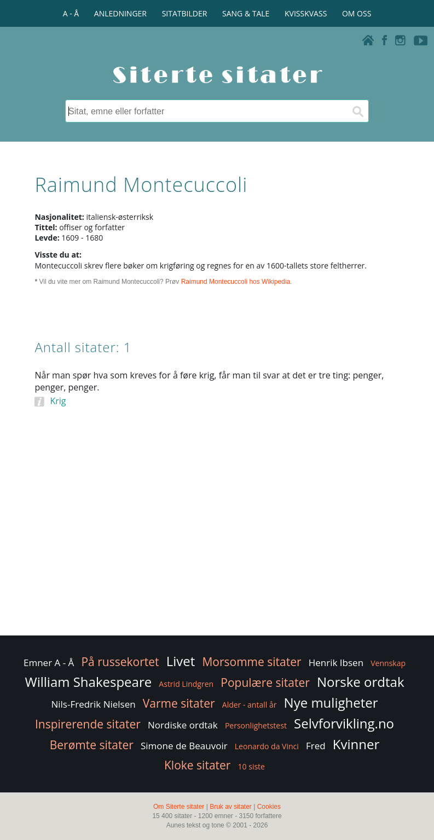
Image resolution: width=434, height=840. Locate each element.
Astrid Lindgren (186, 684)
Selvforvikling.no (344, 723)
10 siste (251, 766)
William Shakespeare (88, 682)
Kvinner (356, 744)
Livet (180, 661)
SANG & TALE (245, 13)
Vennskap (388, 663)
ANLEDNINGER (120, 13)
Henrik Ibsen (336, 662)
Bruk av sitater (231, 806)
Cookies (269, 806)
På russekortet (120, 661)
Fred (316, 745)
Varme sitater (179, 703)
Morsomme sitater (251, 661)
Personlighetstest (256, 725)
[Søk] (357, 111)
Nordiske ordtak (183, 725)
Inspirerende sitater (88, 724)
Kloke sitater (197, 765)
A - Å (71, 13)
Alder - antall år (249, 704)
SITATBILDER (184, 13)
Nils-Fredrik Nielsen (93, 704)
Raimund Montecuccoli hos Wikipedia (235, 281)
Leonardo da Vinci (267, 746)
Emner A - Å (49, 662)
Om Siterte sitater (178, 806)
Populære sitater (265, 682)
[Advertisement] (216, 545)
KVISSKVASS (306, 13)
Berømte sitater (92, 744)
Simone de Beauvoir (184, 745)
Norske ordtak (360, 682)
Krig (58, 401)
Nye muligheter (331, 702)
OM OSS (356, 13)
